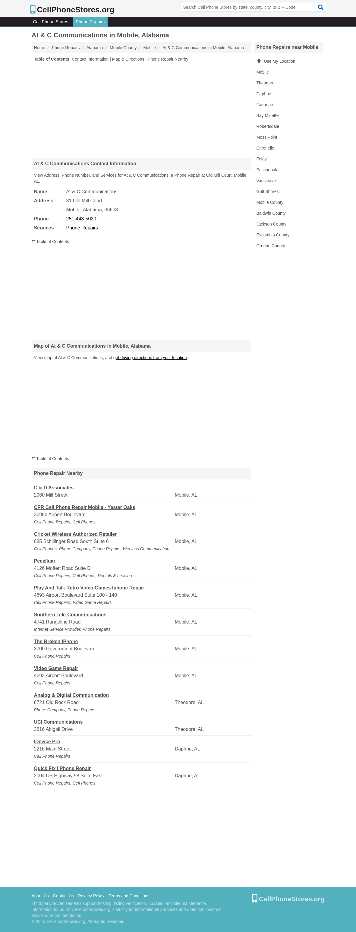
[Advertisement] (141, 110)
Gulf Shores (268, 191)
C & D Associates (54, 487)
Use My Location (276, 61)
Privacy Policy (91, 895)
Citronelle (265, 148)
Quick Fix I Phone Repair (62, 768)
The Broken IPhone (56, 641)
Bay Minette (268, 115)
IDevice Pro (47, 741)
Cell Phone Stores (50, 21)
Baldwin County (271, 213)
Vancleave (266, 180)
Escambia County (273, 234)
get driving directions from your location (150, 357)
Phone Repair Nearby (168, 59)
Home (39, 47)
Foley (262, 158)
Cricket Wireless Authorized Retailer (75, 534)
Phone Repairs (90, 21)
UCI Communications (58, 722)
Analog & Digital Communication (71, 695)
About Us (40, 895)
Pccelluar (44, 561)
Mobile (263, 72)
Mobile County (270, 202)
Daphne (264, 93)
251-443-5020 (81, 218)
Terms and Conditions (129, 895)
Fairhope (265, 104)
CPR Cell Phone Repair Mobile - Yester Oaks (84, 507)
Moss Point (267, 137)
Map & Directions (128, 59)
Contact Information (90, 59)
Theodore (266, 83)
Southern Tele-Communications (70, 614)
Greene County (271, 245)
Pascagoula (268, 169)
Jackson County (272, 224)
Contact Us (63, 895)
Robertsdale (268, 126)
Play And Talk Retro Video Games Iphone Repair (89, 587)
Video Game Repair (56, 668)
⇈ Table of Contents (50, 241)
